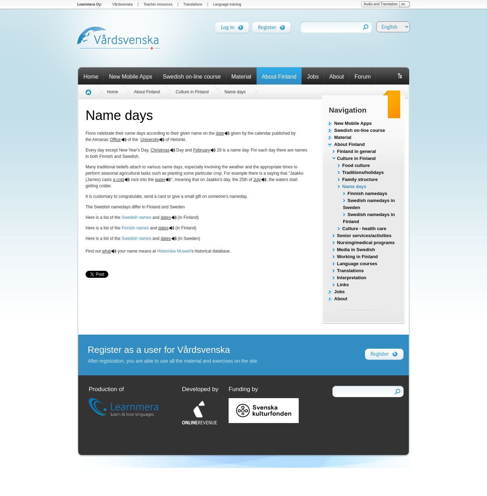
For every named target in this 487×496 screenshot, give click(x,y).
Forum (362, 77)
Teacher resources (157, 4)
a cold (118, 179)
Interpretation (351, 277)
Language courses (357, 263)
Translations (192, 4)
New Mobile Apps (131, 77)
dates (166, 217)
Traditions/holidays (363, 172)
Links (343, 284)
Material (241, 77)
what (106, 251)
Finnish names (135, 228)
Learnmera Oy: (89, 4)
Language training (227, 4)
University (150, 139)
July (257, 179)
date (220, 133)
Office (115, 139)
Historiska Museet (173, 251)
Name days (354, 186)
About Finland (279, 77)
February (201, 150)
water (160, 179)
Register (267, 26)
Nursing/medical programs (366, 242)
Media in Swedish (356, 249)
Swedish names (136, 217)
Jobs (313, 77)
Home (91, 77)
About (336, 77)
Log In (227, 26)
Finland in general (356, 151)
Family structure (360, 179)
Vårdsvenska (123, 4)
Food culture (356, 165)
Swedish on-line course (192, 77)
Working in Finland (357, 256)
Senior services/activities (364, 235)
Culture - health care (364, 228)
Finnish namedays (367, 193)
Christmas (160, 150)
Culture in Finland (356, 158)
